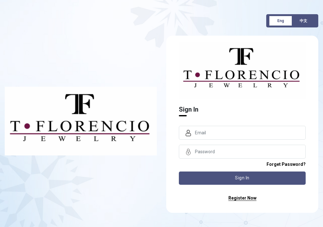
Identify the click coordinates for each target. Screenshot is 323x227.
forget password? (286, 164)
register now (242, 198)
